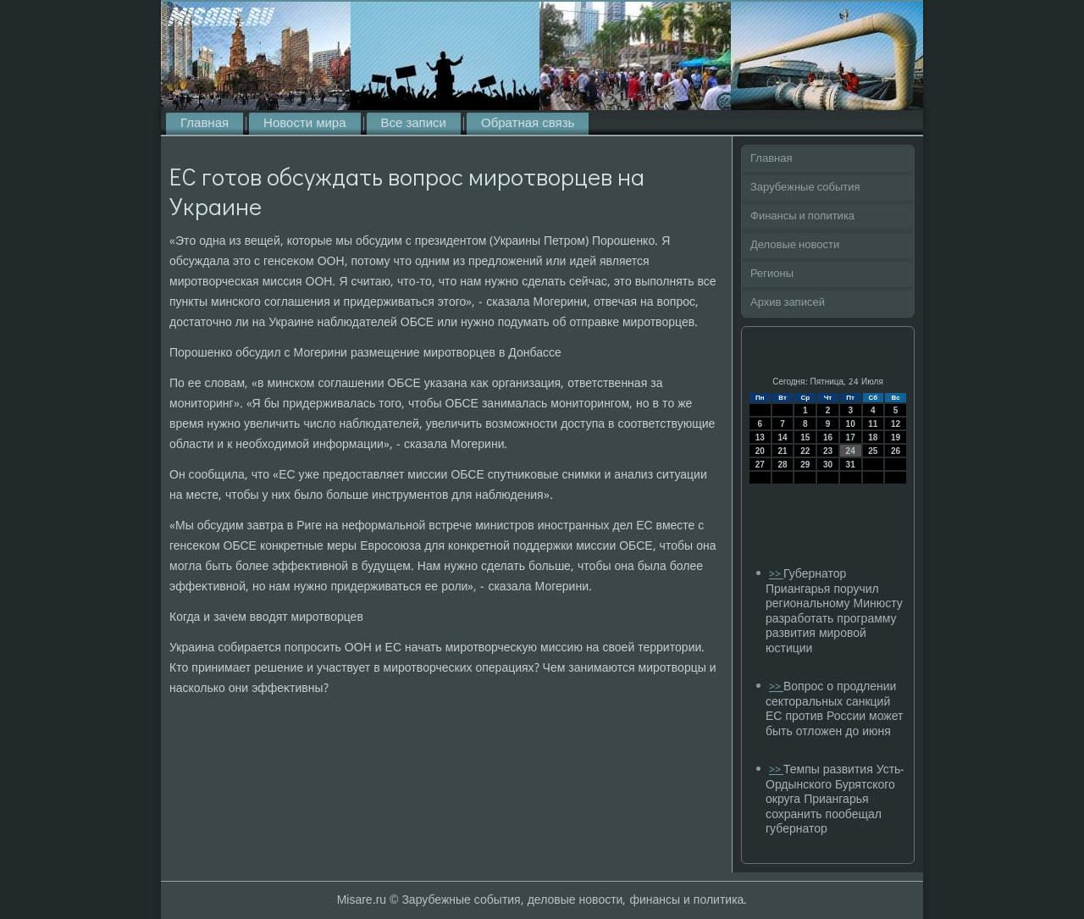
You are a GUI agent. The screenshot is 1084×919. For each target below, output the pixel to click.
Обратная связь (527, 124)
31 (850, 464)
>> (776, 574)
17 (850, 437)
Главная (204, 124)
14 (782, 437)
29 (805, 464)
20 (760, 451)
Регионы (772, 274)
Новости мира (304, 124)
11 (872, 424)
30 (827, 464)
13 (760, 437)
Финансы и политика (802, 216)
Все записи (413, 124)
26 (895, 451)
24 (850, 451)
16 (827, 437)
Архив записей (787, 303)
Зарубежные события (805, 187)
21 (782, 451)
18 (872, 437)
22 (805, 451)
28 (782, 464)
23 (827, 451)
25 (872, 451)
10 (850, 424)
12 (895, 424)
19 (895, 437)
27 (760, 464)
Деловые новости (794, 245)
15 (805, 437)
